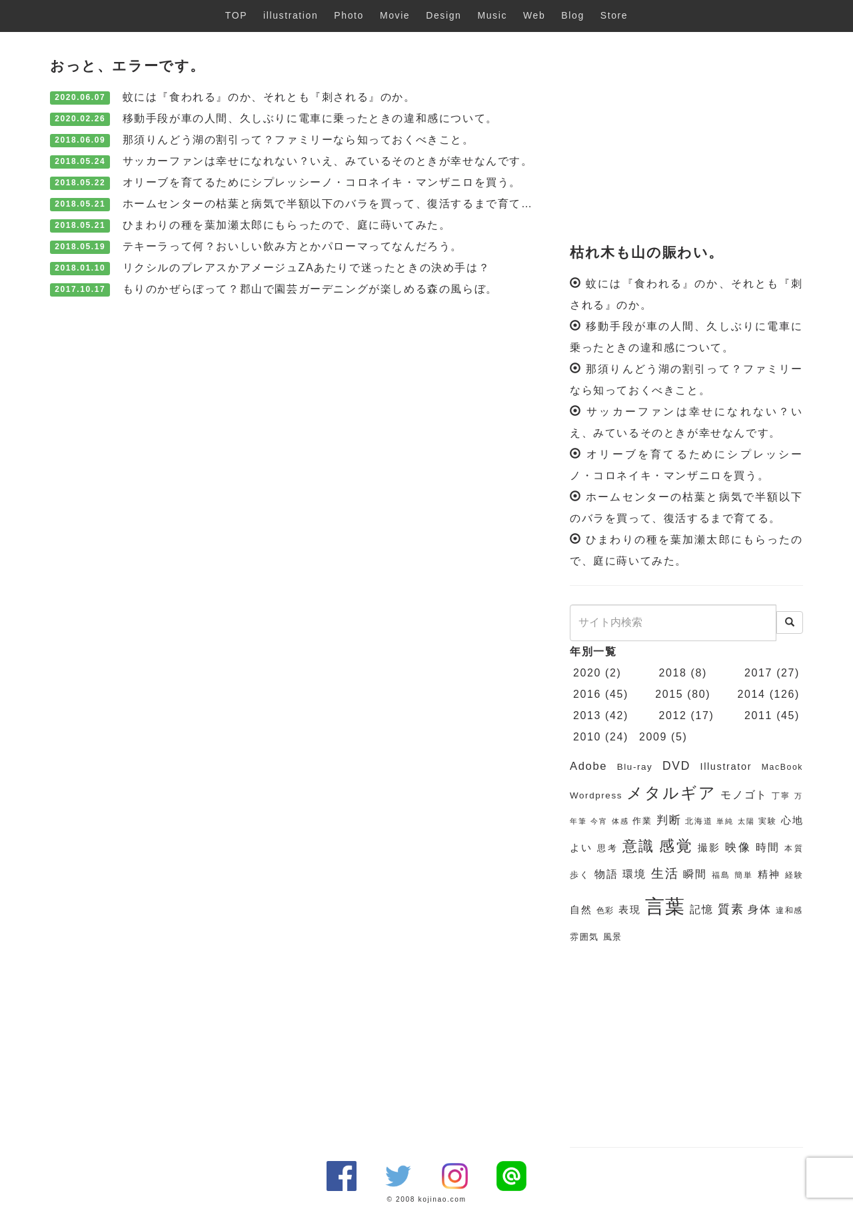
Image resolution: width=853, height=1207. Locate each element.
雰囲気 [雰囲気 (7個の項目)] (584, 937)
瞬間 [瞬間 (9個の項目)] (695, 874)
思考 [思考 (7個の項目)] (607, 848)
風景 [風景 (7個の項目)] (612, 937)
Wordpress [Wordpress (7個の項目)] (596, 795)
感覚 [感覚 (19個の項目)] (676, 845)
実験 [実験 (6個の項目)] (767, 821)
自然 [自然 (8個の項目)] (581, 909)
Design (443, 15)
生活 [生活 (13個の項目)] (665, 873)
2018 (673, 672)
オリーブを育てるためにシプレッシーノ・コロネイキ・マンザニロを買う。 (322, 182)
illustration (290, 15)
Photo (349, 15)
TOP (236, 15)
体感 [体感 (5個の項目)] (620, 821)
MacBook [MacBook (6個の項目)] (782, 767)
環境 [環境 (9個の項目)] (634, 874)
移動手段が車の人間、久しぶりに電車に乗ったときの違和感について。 (310, 118)
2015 (669, 694)
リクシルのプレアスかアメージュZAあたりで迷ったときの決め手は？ (306, 267)
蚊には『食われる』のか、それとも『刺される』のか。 (269, 97)
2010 (587, 736)
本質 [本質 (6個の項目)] (793, 848)
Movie (395, 15)
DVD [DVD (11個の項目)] (676, 765)
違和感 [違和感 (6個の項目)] (789, 910)
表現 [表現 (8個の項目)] (629, 909)
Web (534, 15)
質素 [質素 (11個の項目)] (731, 909)
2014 (752, 694)
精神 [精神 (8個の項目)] (769, 874)
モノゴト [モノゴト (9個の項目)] (744, 794)
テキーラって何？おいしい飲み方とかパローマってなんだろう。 (292, 246)
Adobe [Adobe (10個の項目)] (588, 766)
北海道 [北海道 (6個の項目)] (698, 821)
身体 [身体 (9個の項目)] (759, 909)
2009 (653, 736)
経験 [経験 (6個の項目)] (794, 875)
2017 (758, 672)
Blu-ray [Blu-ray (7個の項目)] (635, 767)
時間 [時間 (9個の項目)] (768, 847)
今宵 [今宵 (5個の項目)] (598, 821)
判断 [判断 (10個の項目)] (668, 820)
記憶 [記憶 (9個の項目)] (701, 909)
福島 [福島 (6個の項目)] (721, 875)
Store (614, 15)
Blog (572, 15)
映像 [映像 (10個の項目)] (738, 847)
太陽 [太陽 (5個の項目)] (746, 821)
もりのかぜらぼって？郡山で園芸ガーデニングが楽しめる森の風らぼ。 (310, 289)
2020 (587, 672)
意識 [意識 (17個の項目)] (638, 846)
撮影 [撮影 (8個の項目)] (709, 847)
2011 (758, 715)
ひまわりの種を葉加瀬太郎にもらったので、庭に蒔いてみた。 (287, 225)
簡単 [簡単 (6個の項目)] (743, 875)
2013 (587, 715)
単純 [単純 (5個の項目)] (724, 821)
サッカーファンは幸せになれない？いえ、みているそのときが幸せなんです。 (328, 161)
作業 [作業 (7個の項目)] (642, 821)
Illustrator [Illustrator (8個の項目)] (726, 766)
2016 (587, 694)
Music (492, 15)
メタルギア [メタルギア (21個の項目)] (671, 793)
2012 (673, 715)
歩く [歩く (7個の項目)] (580, 875)
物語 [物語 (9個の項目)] (606, 874)
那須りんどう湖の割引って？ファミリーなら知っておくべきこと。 (298, 139)
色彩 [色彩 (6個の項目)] (605, 910)
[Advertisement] (686, 138)
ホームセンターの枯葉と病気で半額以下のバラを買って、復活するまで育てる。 (334, 203)
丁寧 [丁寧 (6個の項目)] (781, 795)
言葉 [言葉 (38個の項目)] (665, 906)
